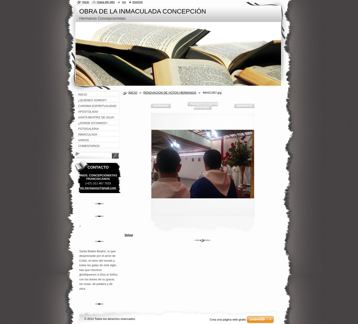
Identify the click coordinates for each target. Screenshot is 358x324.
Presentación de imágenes (204, 105)
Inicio (85, 2)
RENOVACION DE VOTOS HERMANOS (169, 92)
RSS (124, 2)
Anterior (160, 106)
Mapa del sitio (106, 2)
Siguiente (244, 106)
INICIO (132, 92)
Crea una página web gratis (228, 319)
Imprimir (137, 2)
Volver (128, 235)
